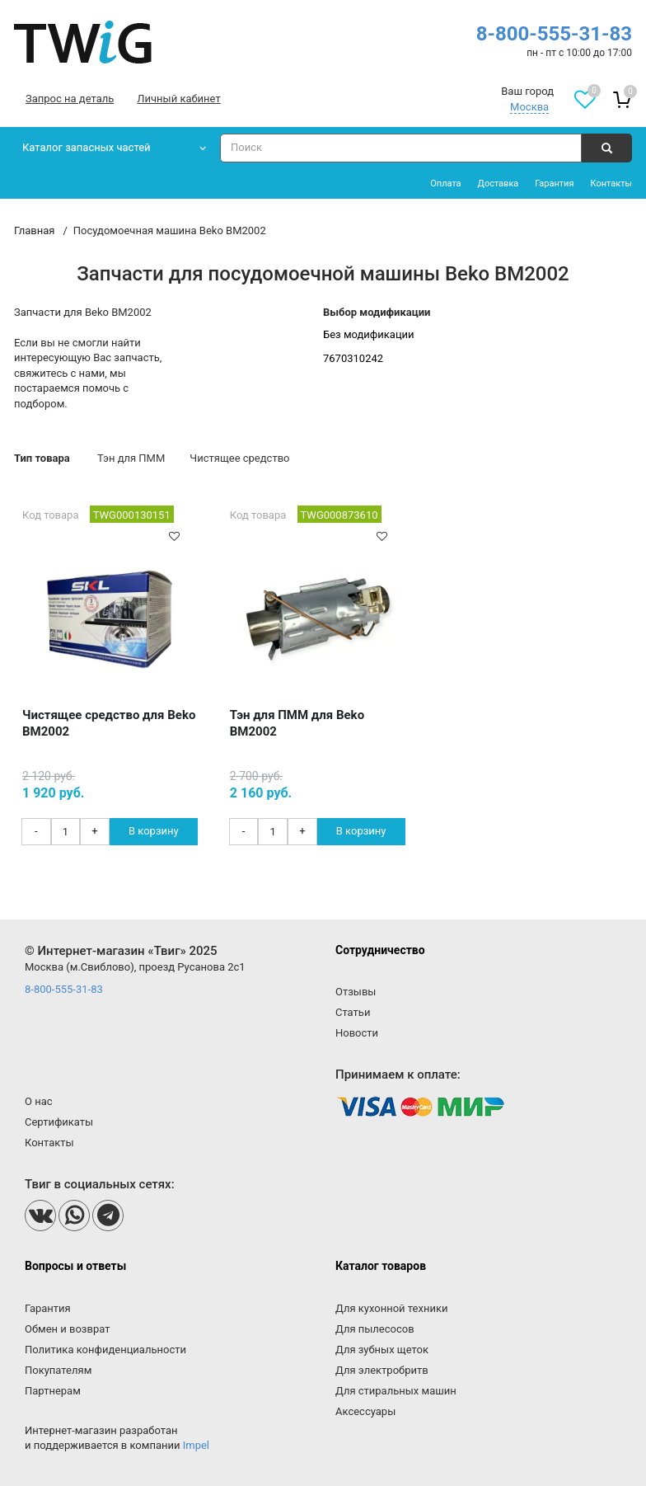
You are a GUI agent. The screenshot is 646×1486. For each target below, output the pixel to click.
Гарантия (554, 183)
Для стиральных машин (395, 1391)
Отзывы (355, 991)
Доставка (498, 183)
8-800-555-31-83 (554, 33)
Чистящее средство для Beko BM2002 (108, 723)
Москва (529, 107)
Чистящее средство (239, 458)
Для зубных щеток (381, 1349)
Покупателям (58, 1370)
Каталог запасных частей (86, 147)
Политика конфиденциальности (105, 1349)
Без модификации (368, 334)
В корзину (154, 831)
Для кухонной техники (391, 1308)
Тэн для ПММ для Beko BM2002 (297, 723)
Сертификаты (59, 1122)
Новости (356, 1033)
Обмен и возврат (67, 1329)
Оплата (445, 183)
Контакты (611, 183)
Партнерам (53, 1391)
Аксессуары (365, 1411)
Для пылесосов (374, 1329)
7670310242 (353, 358)
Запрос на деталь (70, 98)
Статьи (352, 1012)
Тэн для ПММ (131, 458)
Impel (196, 1445)
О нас (39, 1101)
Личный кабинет (178, 98)
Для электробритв (381, 1370)
